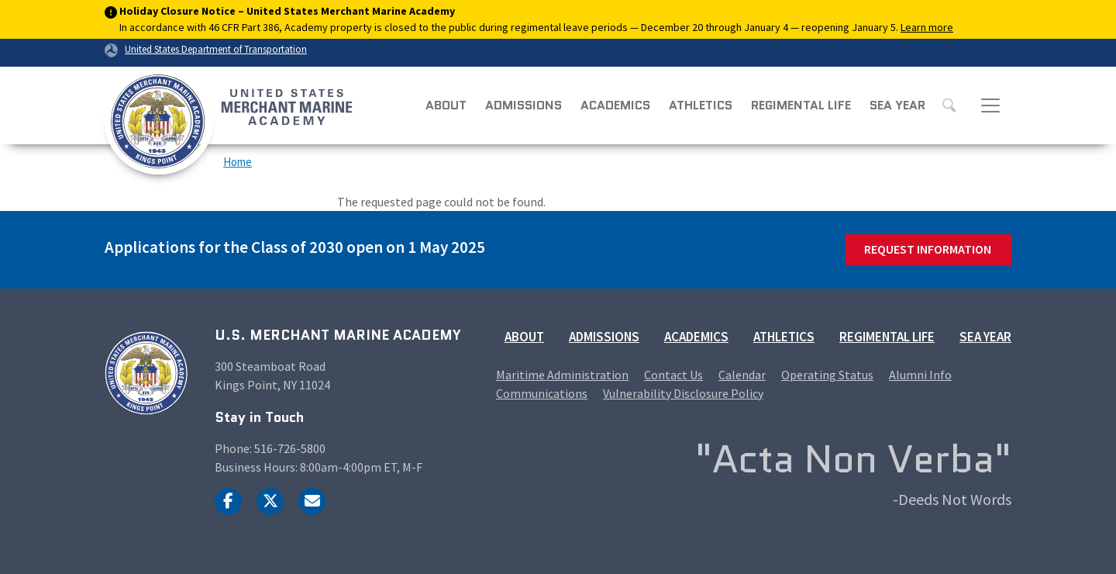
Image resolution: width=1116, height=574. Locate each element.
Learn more (927, 27)
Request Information (927, 249)
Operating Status (827, 374)
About (446, 105)
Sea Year (897, 105)
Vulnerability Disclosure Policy (683, 393)
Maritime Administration (562, 374)
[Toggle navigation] (990, 105)
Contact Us (673, 374)
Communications (541, 393)
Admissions (523, 105)
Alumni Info (920, 374)
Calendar (742, 374)
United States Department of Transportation (216, 49)
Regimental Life (801, 105)
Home (237, 161)
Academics (615, 105)
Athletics (700, 105)
